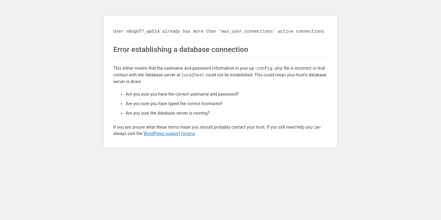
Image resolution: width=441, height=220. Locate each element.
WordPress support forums (169, 133)
